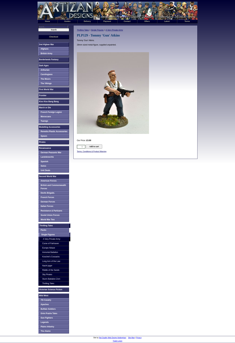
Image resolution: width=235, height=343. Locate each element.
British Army (46, 53)
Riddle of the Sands (50, 270)
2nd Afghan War (46, 44)
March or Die (45, 107)
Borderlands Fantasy (48, 59)
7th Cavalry (46, 300)
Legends (45, 322)
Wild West (43, 295)
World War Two (48, 219)
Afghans (44, 49)
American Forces (48, 181)
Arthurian (45, 70)
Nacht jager (47, 266)
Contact (127, 21)
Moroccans (46, 116)
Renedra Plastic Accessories (54, 131)
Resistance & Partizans (51, 211)
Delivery (87, 21)
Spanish (44, 161)
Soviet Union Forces (50, 215)
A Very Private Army (114, 30)
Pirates (42, 142)
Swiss (43, 166)
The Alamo (46, 331)
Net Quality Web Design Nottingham (112, 338)
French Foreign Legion (51, 112)
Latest (167, 21)
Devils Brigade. (48, 193)
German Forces (48, 202)
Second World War (47, 176)
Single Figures (97, 30)
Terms (187, 21)
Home (47, 21)
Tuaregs (44, 121)
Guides (67, 21)
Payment (107, 21)
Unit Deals (45, 170)
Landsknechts (47, 157)
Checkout (53, 37)
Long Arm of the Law (51, 261)
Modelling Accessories (49, 127)
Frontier (42, 95)
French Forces (47, 197)
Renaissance (45, 148)
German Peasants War (51, 152)
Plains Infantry (47, 327)
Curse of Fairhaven (50, 243)
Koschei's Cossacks (51, 257)
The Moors (46, 79)
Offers (147, 21)
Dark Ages (44, 65)
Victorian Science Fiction (50, 289)
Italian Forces (47, 206)
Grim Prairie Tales (49, 313)
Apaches (45, 304)
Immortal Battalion (50, 252)
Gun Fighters (47, 318)
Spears (44, 136)
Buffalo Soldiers (48, 309)
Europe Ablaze (48, 248)
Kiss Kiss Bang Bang (49, 101)
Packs (43, 230)
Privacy (139, 338)
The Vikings (46, 83)
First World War (46, 89)
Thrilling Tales (83, 30)
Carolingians (47, 74)
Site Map (131, 338)
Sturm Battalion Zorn (51, 279)
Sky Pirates (47, 274)
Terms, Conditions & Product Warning (91, 151)
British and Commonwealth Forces (53, 186)
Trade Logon (117, 341)
